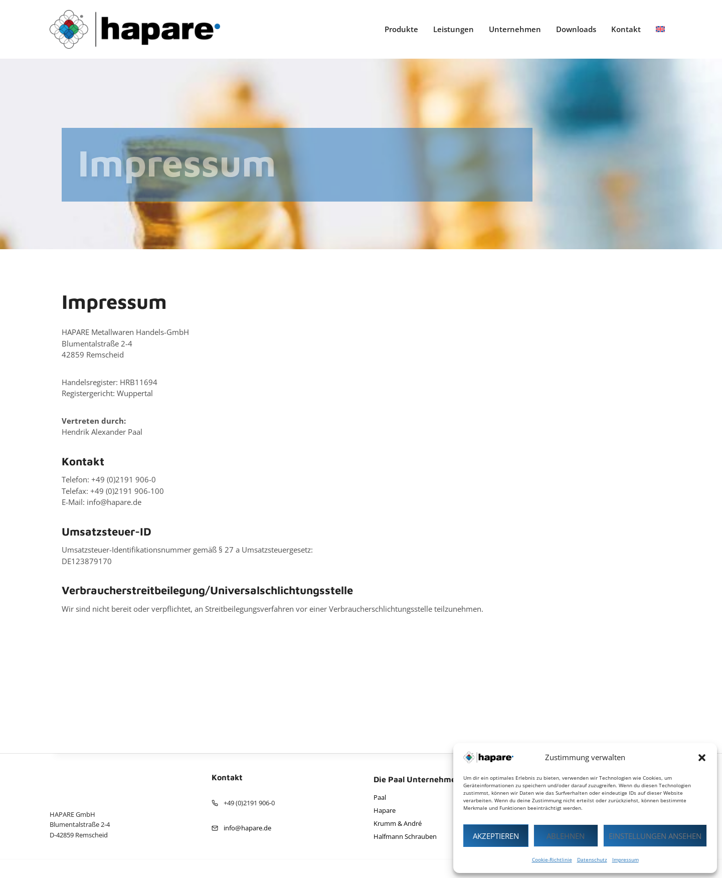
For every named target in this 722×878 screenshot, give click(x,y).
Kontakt (626, 29)
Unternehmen (515, 29)
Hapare (385, 810)
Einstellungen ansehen (655, 836)
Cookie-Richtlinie (552, 859)
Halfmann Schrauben (405, 836)
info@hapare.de (247, 827)
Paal (380, 797)
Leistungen (453, 29)
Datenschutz (592, 859)
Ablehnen (566, 836)
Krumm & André (398, 823)
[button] (702, 758)
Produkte (401, 29)
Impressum (625, 859)
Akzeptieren (496, 836)
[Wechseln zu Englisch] (660, 29)
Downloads (576, 29)
